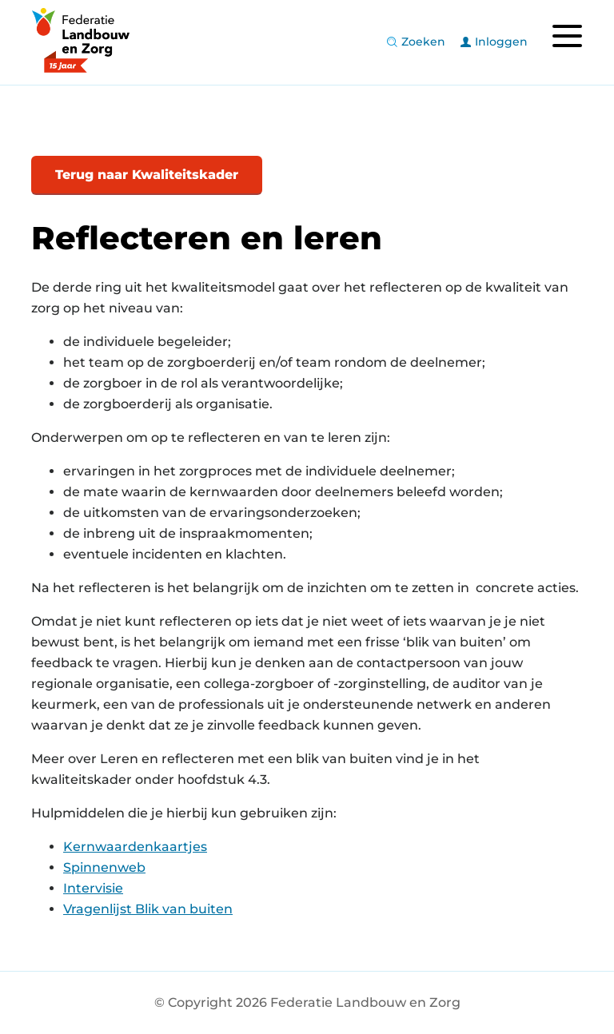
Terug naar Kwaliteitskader (146, 174)
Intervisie (93, 888)
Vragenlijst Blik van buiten (148, 909)
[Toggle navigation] (567, 36)
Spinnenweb (104, 867)
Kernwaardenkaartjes (135, 846)
